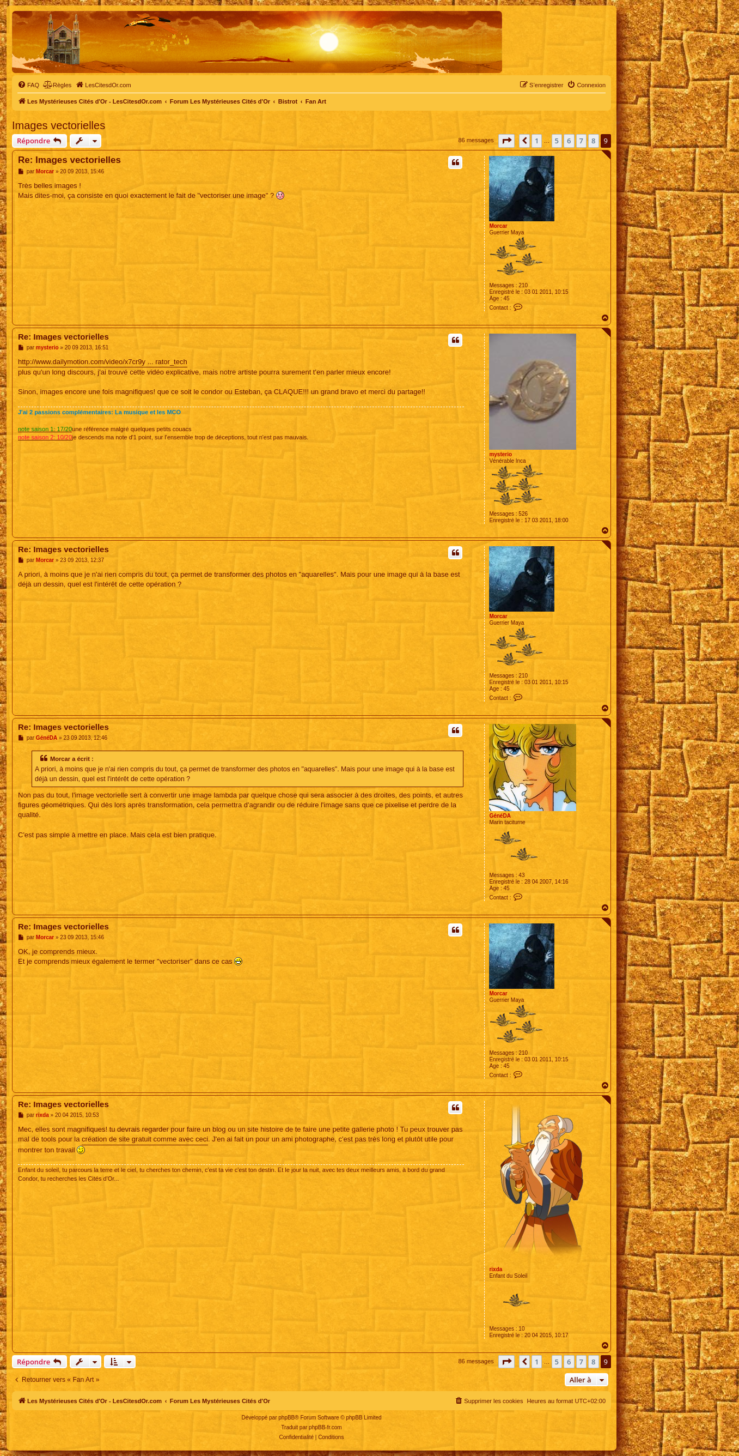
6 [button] (569, 141)
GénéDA (499, 816)
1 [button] (537, 141)
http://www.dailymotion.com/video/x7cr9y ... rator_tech (102, 362)
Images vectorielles (58, 125)
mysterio (500, 454)
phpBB (286, 1418)
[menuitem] (28, 85)
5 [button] (557, 141)
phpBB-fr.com (325, 1427)
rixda (495, 1269)
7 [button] (581, 141)
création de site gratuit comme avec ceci (145, 1139)
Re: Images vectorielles (69, 160)
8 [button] (593, 141)
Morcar (498, 226)
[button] (506, 140)
